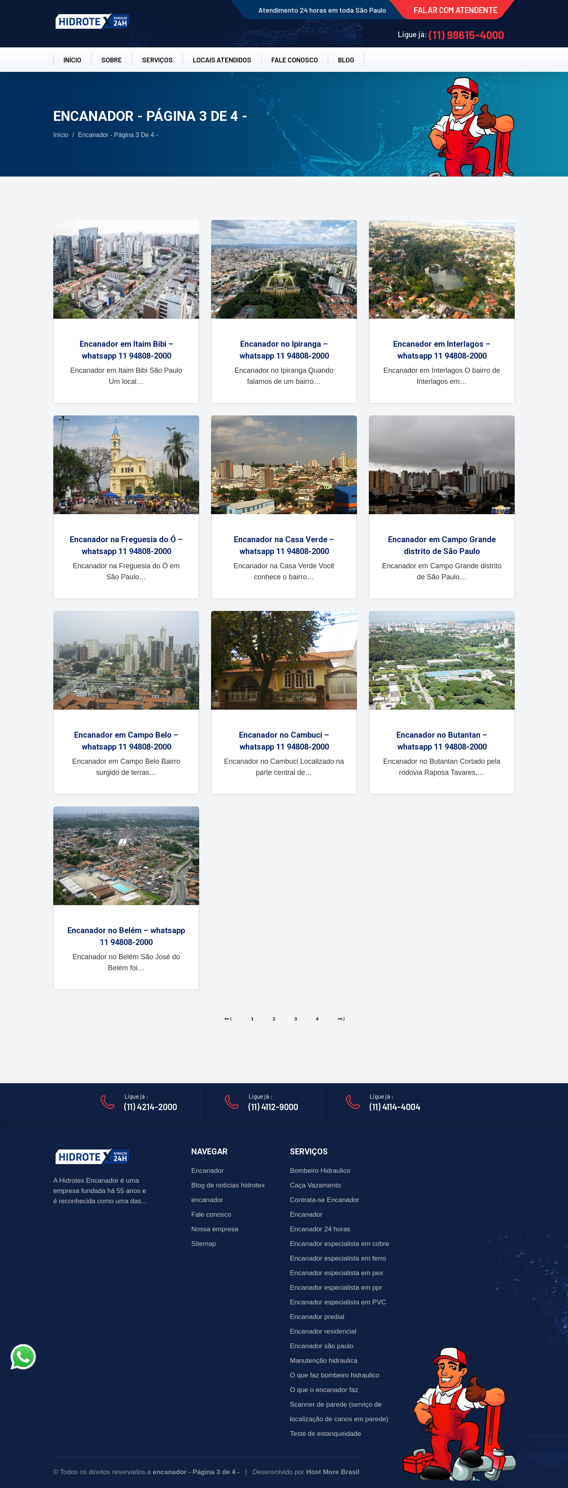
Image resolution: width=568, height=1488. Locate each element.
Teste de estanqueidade (325, 1433)
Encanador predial (317, 1317)
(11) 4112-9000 (273, 1106)
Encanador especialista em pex (336, 1273)
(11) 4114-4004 (395, 1106)
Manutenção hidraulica (323, 1360)
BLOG (346, 60)
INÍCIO (72, 60)
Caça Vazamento (315, 1185)
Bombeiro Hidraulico (320, 1170)
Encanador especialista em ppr (336, 1287)
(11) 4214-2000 (150, 1106)
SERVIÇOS (157, 60)
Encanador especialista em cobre (339, 1244)
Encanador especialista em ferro (338, 1258)
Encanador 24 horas (320, 1229)
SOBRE (111, 60)
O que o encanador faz (324, 1390)
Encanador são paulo (321, 1346)
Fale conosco (211, 1214)
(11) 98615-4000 (466, 34)
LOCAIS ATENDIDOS (222, 60)
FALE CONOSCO (294, 60)
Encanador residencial (323, 1331)
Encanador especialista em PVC (338, 1302)
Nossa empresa (214, 1229)
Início (60, 135)
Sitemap (203, 1244)
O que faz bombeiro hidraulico (334, 1375)
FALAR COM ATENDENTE (455, 10)
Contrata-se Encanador (324, 1200)
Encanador (207, 1170)
